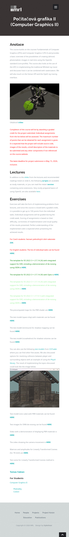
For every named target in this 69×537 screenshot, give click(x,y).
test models (39, 349)
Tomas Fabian (17, 471)
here (38, 191)
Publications (40, 518)
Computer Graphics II (18, 482)
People (26, 513)
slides (26, 177)
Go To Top (62, 534)
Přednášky (17, 489)
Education (27, 518)
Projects (35, 513)
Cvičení (16, 491)
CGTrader (53, 349)
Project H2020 (48, 513)
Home (17, 513)
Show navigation (56, 7)
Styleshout (48, 525)
